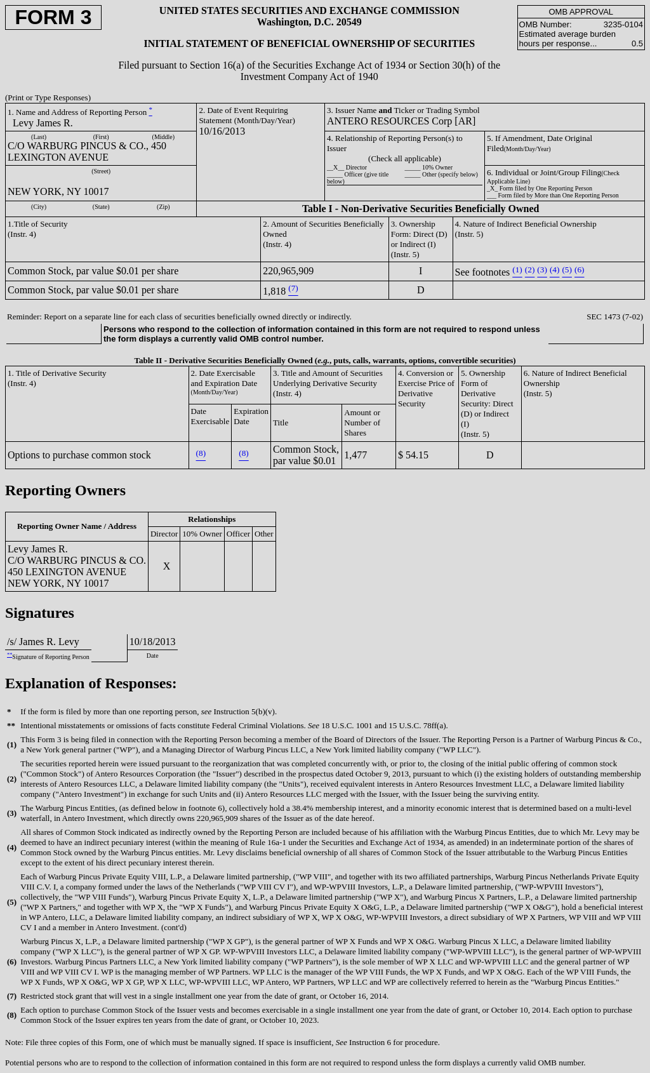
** (9, 655)
